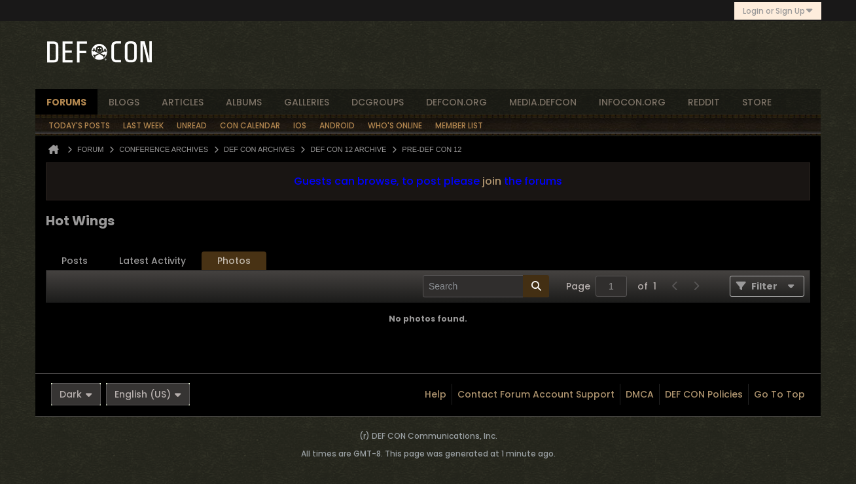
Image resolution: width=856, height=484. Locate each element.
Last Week (143, 125)
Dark (76, 394)
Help (435, 394)
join (491, 181)
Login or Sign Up (778, 10)
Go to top (779, 394)
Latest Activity (152, 260)
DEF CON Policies (704, 394)
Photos (234, 260)
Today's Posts (79, 125)
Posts (75, 260)
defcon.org (456, 102)
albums (244, 102)
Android (337, 125)
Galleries (306, 102)
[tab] (74, 260)
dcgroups (377, 102)
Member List (459, 125)
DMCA (640, 394)
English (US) (148, 394)
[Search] (486, 286)
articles (183, 102)
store (757, 102)
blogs (124, 102)
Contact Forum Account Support (536, 394)
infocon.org (632, 102)
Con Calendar (250, 125)
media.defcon (543, 102)
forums (66, 102)
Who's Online (395, 125)
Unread (192, 125)
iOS (299, 125)
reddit (704, 102)
